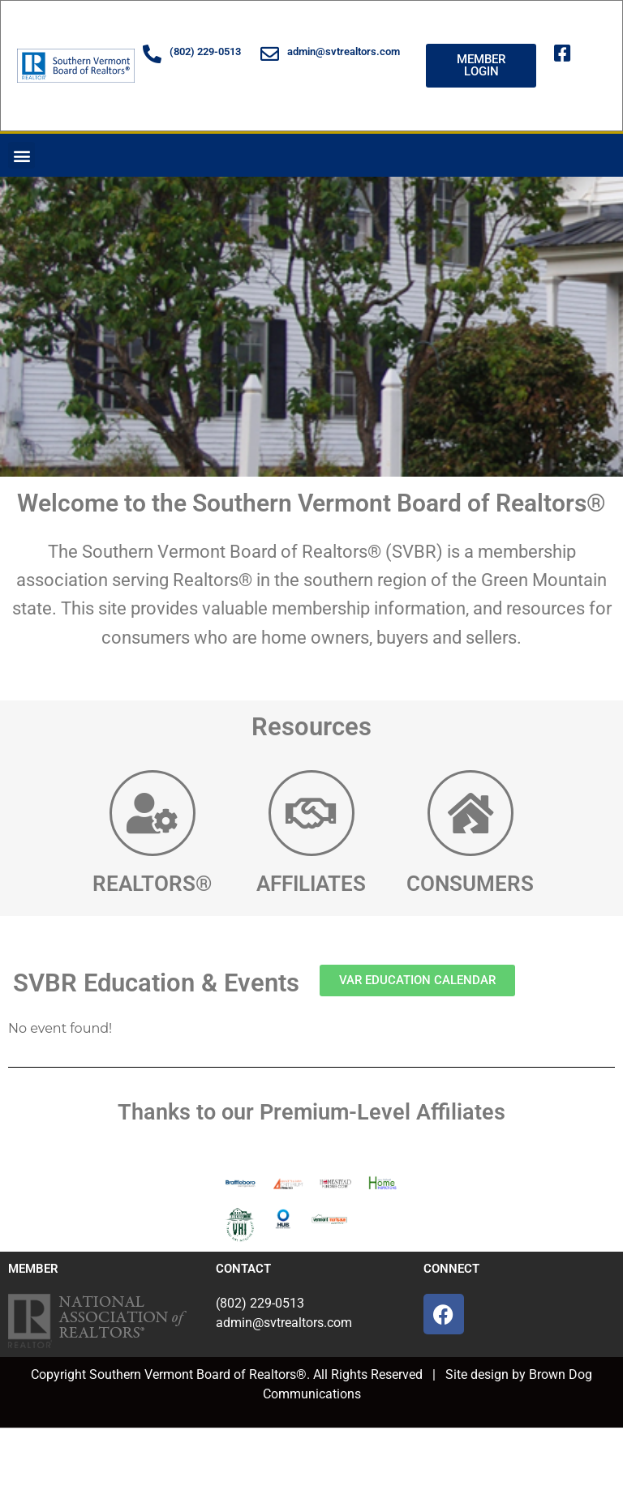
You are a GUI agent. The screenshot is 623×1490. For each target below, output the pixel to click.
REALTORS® (152, 883)
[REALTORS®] (152, 813)
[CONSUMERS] (470, 813)
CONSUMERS (470, 883)
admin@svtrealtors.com (343, 51)
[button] (21, 155)
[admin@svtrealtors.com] (269, 54)
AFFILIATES (311, 883)
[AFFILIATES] (311, 813)
